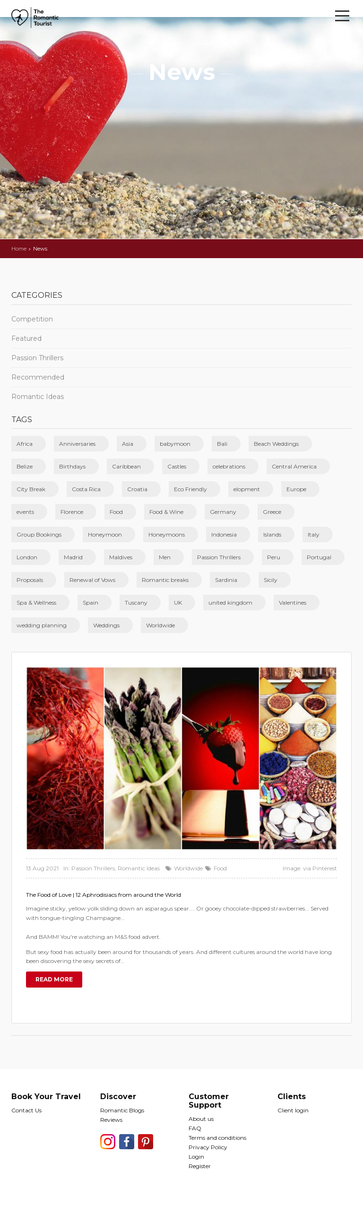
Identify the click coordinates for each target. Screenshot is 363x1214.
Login (196, 1156)
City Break (31, 489)
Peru (273, 557)
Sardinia (226, 579)
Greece (272, 511)
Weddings (106, 625)
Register (200, 1166)
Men (165, 557)
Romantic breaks (165, 579)
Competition (32, 319)
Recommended (37, 377)
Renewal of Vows (92, 579)
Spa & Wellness (36, 602)
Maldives (120, 557)
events (25, 511)
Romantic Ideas (37, 396)
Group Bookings (39, 534)
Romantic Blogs (122, 1110)
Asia (127, 443)
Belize (25, 466)
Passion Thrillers (37, 358)
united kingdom (230, 602)
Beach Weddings (276, 443)
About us (201, 1118)
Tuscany (136, 602)
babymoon (175, 443)
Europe (296, 489)
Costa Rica (86, 489)
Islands (272, 534)
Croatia (137, 489)
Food (116, 511)
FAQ (195, 1128)
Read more (54, 979)
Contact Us (26, 1110)
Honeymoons (166, 534)
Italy (314, 534)
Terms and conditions (217, 1137)
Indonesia (224, 534)
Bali (222, 443)
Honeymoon (105, 534)
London (27, 557)
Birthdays (72, 466)
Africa (25, 443)
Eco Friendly (190, 489)
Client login (293, 1110)
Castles (176, 466)
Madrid (73, 557)
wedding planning (42, 625)
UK (178, 602)
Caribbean (126, 466)
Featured (26, 338)
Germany (223, 511)
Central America (294, 466)
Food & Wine (166, 511)
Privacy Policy (208, 1147)
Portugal (319, 557)
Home (18, 248)
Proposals (30, 579)
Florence (71, 511)
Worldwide (160, 625)
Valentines (292, 602)
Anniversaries (77, 443)
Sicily (270, 579)
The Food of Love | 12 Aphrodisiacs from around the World (103, 894)
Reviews (111, 1119)
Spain (90, 602)
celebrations (229, 466)
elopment (246, 489)
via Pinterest (320, 868)
